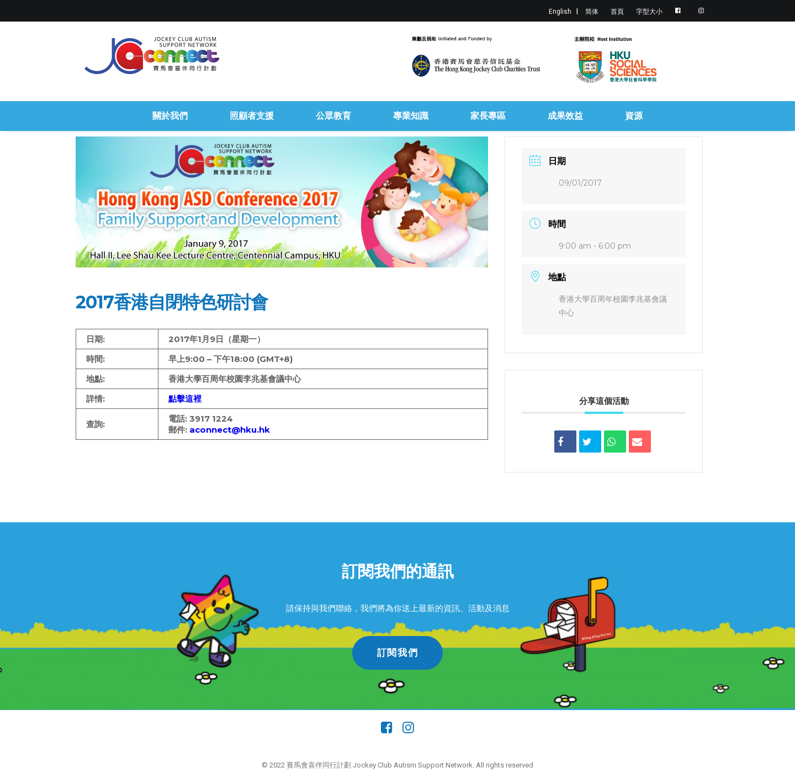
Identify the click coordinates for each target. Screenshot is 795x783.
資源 (634, 116)
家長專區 (488, 116)
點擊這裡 (185, 398)
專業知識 (410, 116)
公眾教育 (333, 116)
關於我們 (170, 116)
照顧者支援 (252, 116)
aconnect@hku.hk (229, 429)
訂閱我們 (397, 652)
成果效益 (565, 116)
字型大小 (649, 11)
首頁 (617, 11)
